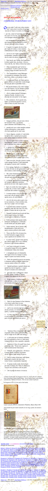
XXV (27, 452)
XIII (31, 449)
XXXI (32, 454)
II (8, 448)
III (14, 448)
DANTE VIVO (5, 444)
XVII (13, 451)
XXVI (34, 452)
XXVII (2, 465)
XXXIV (13, 455)
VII (38, 448)
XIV (38, 449)
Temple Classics (5, 8)
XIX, (2, 474)
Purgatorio (42, 464)
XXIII (11, 452)
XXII (4, 452)
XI (18, 449)
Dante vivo (4, 1)
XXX (25, 454)
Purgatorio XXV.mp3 (15, 5)
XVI (6, 451)
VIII (13, 459)
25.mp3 (15, 7)
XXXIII (5, 455)
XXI (42, 451)
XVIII (21, 451)
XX (37, 451)
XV (24, 461)
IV (20, 448)
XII (24, 449)
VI (31, 448)
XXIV (19, 452)
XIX (28, 451)
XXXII (41, 454)
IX (6, 449)
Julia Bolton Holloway (20, 1)
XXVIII (9, 454)
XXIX (19, 454)
